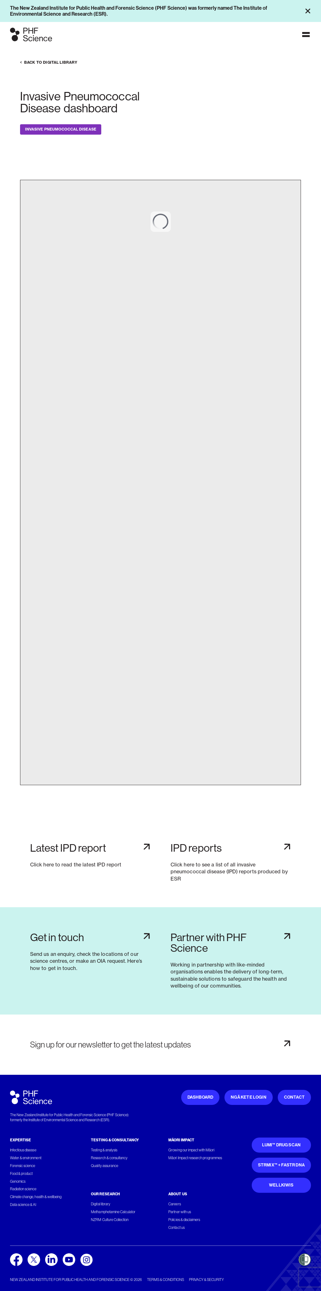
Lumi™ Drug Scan (281, 1145)
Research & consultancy (109, 1158)
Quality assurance (104, 1166)
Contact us (176, 1227)
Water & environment (25, 1158)
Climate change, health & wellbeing (35, 1197)
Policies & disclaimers (184, 1220)
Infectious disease (23, 1150)
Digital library (100, 1204)
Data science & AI (23, 1205)
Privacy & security (206, 1280)
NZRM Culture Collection (110, 1220)
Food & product (21, 1173)
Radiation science (23, 1189)
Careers (174, 1204)
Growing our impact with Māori (191, 1150)
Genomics (17, 1181)
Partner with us (179, 1212)
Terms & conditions (165, 1280)
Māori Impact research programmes (195, 1158)
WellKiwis (281, 1185)
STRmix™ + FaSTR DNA (281, 1165)
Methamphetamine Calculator (113, 1212)
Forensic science (22, 1166)
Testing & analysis (104, 1150)
